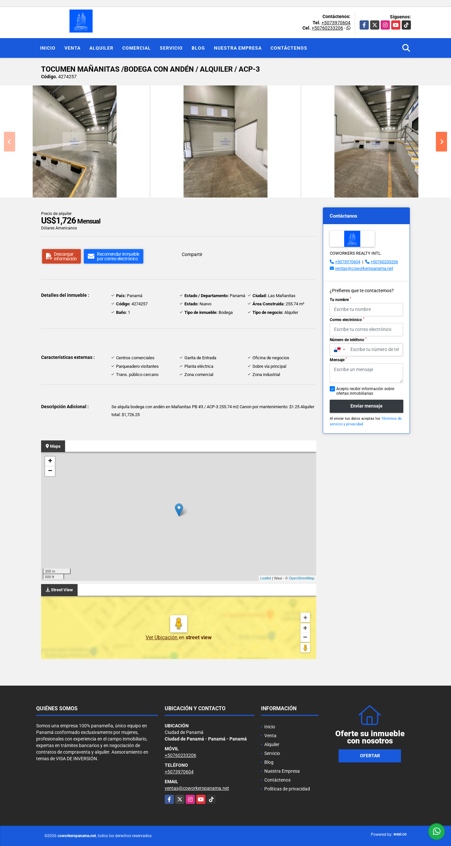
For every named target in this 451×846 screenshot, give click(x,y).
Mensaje (338, 359)
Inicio (48, 48)
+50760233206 (327, 28)
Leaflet (265, 578)
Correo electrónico (347, 319)
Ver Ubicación (162, 637)
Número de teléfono (348, 339)
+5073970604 (335, 22)
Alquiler (101, 48)
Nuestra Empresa (238, 48)
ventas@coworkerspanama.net (364, 268)
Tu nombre (340, 299)
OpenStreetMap (302, 578)
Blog (198, 48)
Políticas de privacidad (287, 788)
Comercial (136, 48)
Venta (72, 48)
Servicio (171, 48)
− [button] (50, 471)
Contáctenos (289, 48)
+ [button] (50, 461)
